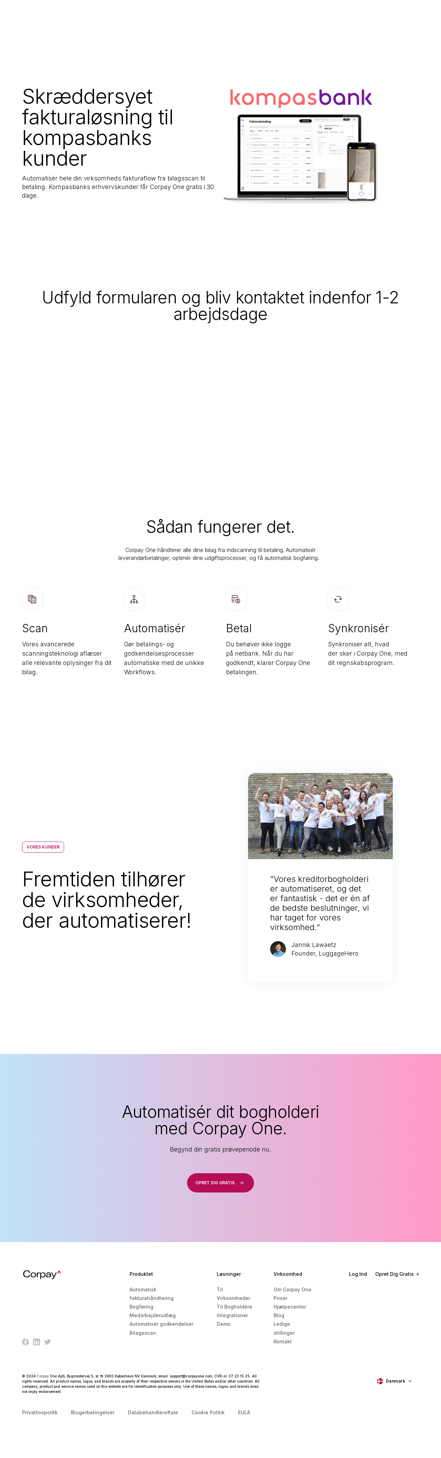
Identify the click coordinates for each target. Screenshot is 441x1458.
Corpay (43, 1376)
